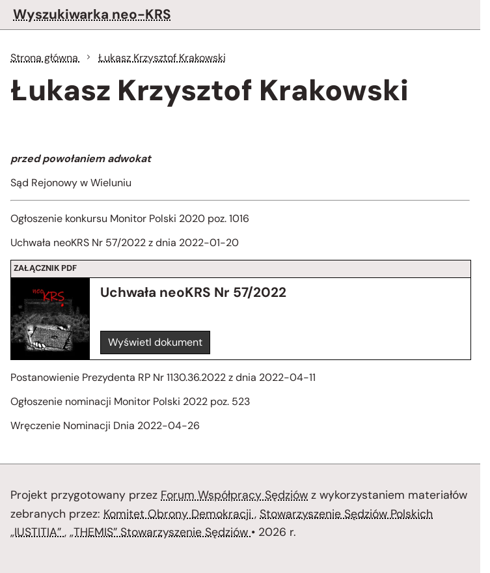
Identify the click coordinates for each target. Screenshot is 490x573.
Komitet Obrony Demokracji (178, 514)
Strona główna (45, 57)
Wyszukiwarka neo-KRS (92, 14)
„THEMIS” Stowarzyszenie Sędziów (160, 532)
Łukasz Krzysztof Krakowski (162, 57)
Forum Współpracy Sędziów (234, 495)
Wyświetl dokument (155, 342)
